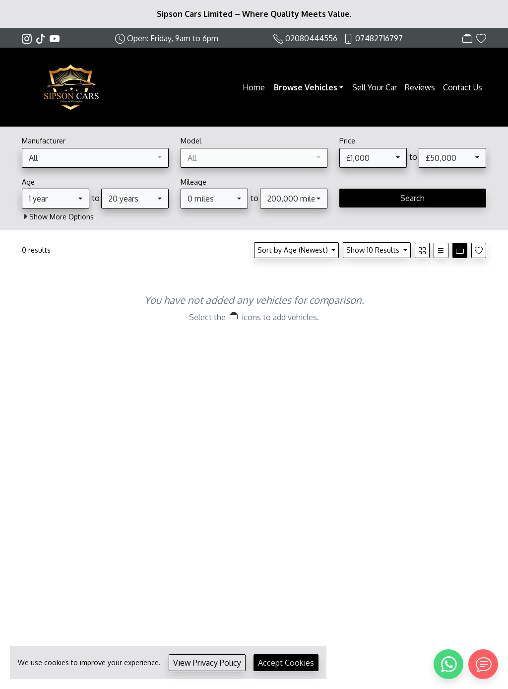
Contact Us (462, 87)
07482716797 (379, 38)
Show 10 (373, 249)
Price (347, 140)
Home (254, 87)
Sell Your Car (374, 87)
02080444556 (311, 38)
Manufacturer (43, 140)
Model (191, 140)
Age (28, 181)
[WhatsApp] (448, 664)
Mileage (193, 181)
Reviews (420, 87)
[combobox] (95, 157)
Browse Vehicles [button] (305, 87)
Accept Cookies (286, 663)
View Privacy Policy (207, 663)
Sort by (293, 249)
